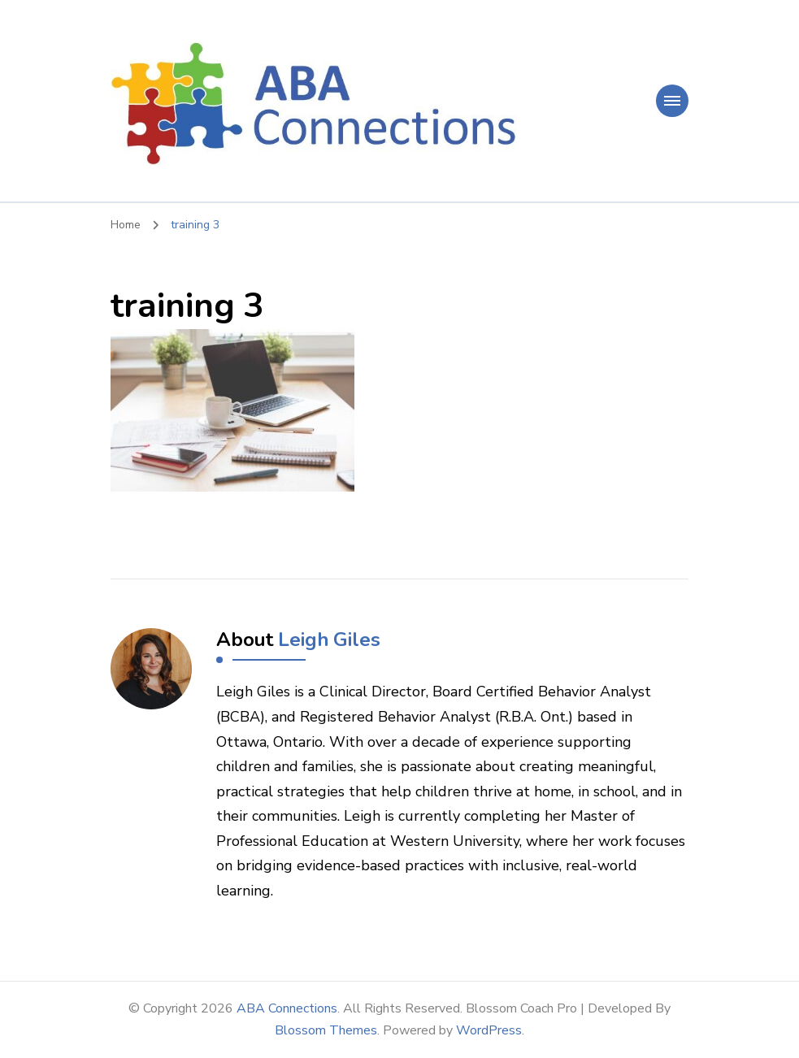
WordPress (489, 1030)
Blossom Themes (326, 1030)
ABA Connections (287, 1008)
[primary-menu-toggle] (672, 101)
